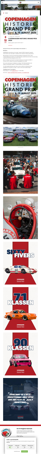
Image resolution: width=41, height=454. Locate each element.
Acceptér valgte (17, 451)
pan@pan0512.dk (15, 70)
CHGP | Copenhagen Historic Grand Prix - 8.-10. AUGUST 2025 (18, 72)
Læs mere (8, 442)
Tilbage (5, 13)
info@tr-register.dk (20, 436)
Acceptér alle (24, 451)
